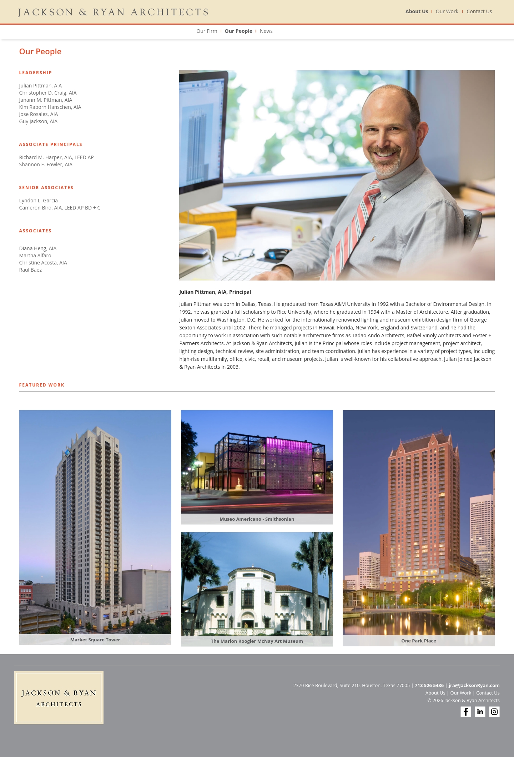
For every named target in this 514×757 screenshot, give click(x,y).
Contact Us (479, 11)
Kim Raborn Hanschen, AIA (50, 107)
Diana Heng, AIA (38, 248)
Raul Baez (30, 269)
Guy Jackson (33, 121)
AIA (53, 121)
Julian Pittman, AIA (40, 85)
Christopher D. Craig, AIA (48, 92)
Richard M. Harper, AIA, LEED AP (56, 157)
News (266, 31)
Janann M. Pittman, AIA (45, 99)
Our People (238, 31)
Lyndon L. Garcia (38, 200)
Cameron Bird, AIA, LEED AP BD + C (60, 207)
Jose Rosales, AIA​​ (38, 114)
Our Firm (206, 31)
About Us (416, 11)
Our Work (447, 11)
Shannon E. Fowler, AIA (45, 164)
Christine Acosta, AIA (43, 262)
